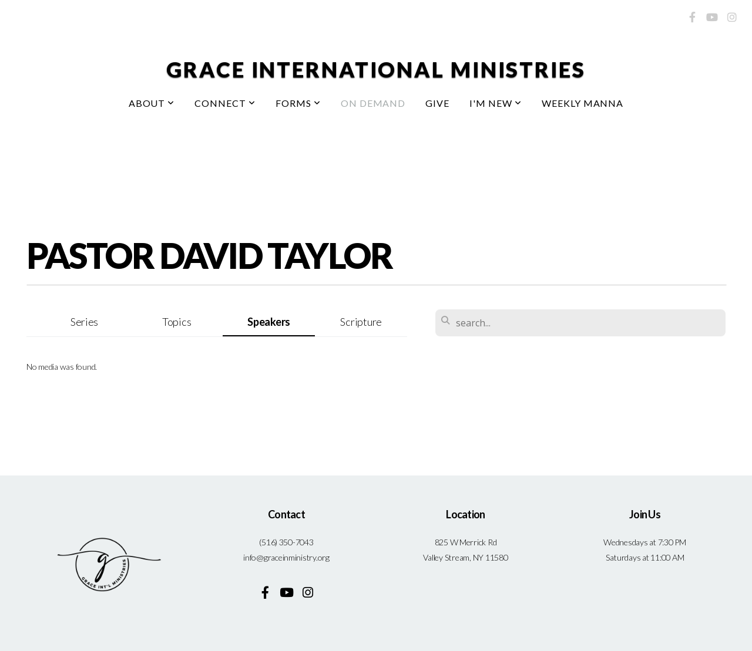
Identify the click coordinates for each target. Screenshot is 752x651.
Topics (176, 321)
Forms (298, 103)
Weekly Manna (583, 103)
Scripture (361, 321)
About (152, 103)
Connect (225, 103)
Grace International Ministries (375, 69)
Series (84, 321)
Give (437, 103)
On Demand (373, 103)
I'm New (495, 103)
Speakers (268, 321)
